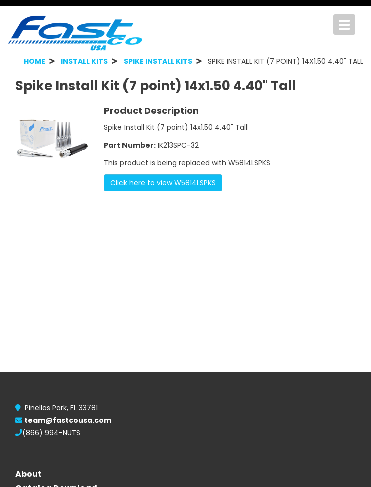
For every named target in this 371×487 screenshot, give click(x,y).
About (28, 474)
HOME (34, 61)
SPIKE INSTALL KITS (157, 61)
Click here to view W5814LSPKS (163, 183)
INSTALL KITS (84, 61)
